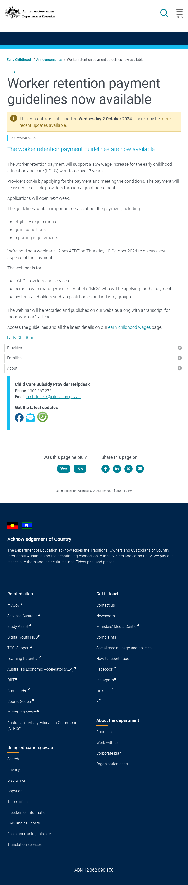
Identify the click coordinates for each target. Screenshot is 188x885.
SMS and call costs (23, 823)
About (12, 368)
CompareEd (17, 690)
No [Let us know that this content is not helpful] (80, 468)
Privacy (13, 769)
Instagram (105, 680)
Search (13, 759)
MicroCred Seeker (22, 712)
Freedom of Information (27, 812)
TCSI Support (18, 648)
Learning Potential (22, 658)
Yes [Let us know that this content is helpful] (63, 468)
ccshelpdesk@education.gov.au (53, 396)
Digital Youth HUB (22, 637)
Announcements (49, 59)
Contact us (105, 605)
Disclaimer (16, 780)
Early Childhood (19, 59)
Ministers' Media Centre (116, 626)
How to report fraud (112, 658)
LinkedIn (103, 690)
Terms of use (18, 801)
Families (14, 358)
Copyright (15, 791)
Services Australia (22, 616)
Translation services (24, 844)
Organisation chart (112, 764)
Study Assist (17, 626)
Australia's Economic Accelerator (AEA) (40, 669)
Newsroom (105, 616)
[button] (179, 348)
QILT (11, 680)
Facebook (104, 669)
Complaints (106, 637)
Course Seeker (19, 701)
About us (104, 731)
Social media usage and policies (124, 648)
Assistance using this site (29, 834)
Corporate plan (109, 753)
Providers (15, 348)
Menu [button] (179, 16)
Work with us (107, 742)
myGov (13, 605)
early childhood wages (129, 327)
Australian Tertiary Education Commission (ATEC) (43, 725)
